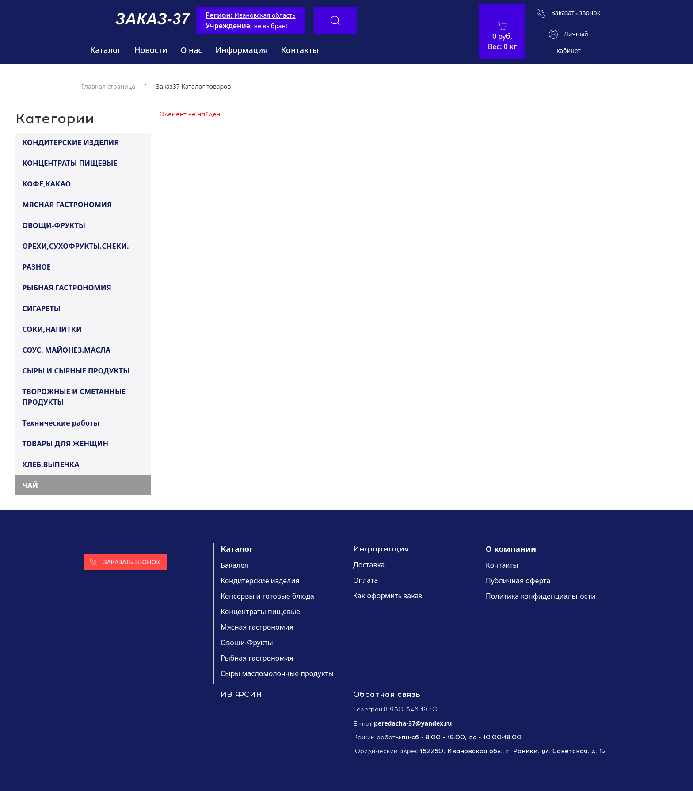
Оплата (365, 580)
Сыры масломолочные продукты (277, 673)
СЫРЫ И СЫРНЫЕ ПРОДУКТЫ (75, 370)
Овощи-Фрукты (247, 642)
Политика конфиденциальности (540, 596)
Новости (151, 50)
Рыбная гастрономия (257, 658)
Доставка (369, 565)
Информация (242, 50)
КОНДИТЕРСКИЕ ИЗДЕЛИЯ (70, 142)
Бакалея (234, 565)
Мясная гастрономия (257, 627)
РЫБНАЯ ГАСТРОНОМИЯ (66, 287)
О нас (191, 50)
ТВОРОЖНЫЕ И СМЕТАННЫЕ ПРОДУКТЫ (74, 396)
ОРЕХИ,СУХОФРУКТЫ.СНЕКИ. (75, 246)
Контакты (300, 50)
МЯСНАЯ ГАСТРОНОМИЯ (67, 204)
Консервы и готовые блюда (267, 596)
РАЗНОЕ (36, 266)
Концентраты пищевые (260, 611)
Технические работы (60, 422)
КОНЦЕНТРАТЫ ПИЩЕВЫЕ (69, 162)
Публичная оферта (518, 581)
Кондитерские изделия (260, 581)
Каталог (105, 50)
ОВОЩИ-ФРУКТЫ (53, 225)
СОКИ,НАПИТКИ (52, 329)
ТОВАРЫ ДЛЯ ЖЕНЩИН (65, 443)
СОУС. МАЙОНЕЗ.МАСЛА (66, 349)
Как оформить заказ (387, 596)
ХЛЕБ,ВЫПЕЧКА (50, 464)
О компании (511, 549)
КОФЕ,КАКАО (46, 183)
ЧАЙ (30, 485)
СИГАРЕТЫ (41, 308)
